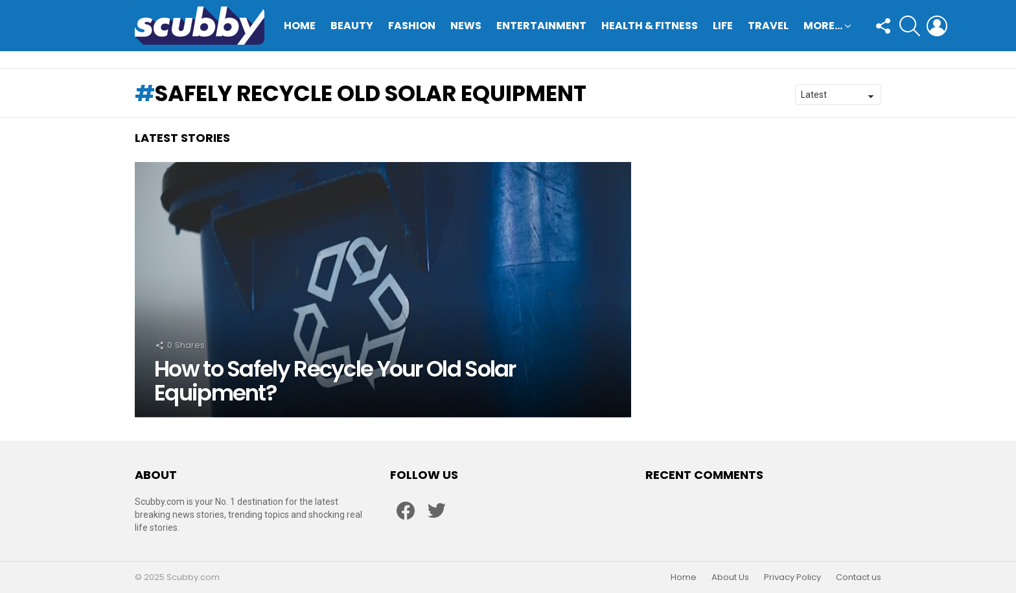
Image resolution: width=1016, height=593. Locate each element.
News (465, 25)
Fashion (411, 25)
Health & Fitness (649, 25)
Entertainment (541, 25)
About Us (730, 577)
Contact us (858, 577)
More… (822, 27)
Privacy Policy (792, 577)
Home (300, 25)
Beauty (351, 25)
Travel (768, 25)
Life (723, 25)
